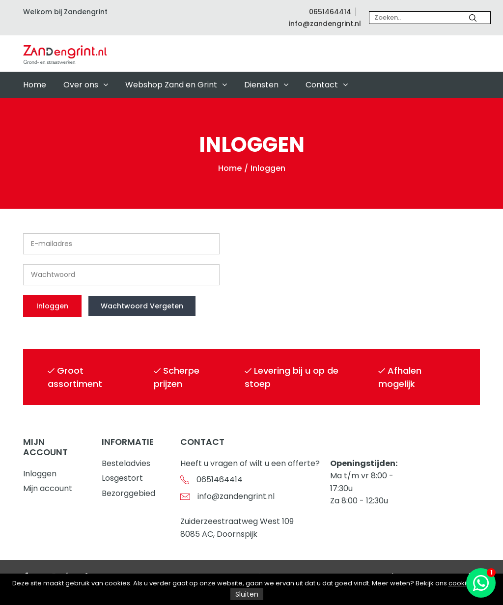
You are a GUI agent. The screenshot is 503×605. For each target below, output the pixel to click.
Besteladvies (126, 463)
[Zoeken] (472, 18)
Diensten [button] (266, 84)
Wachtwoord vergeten (142, 306)
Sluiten (246, 594)
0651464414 (330, 12)
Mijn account (47, 488)
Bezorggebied (128, 493)
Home (34, 84)
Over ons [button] (85, 84)
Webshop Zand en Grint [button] (176, 84)
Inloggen (39, 473)
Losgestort (122, 478)
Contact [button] (327, 84)
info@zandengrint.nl (325, 23)
